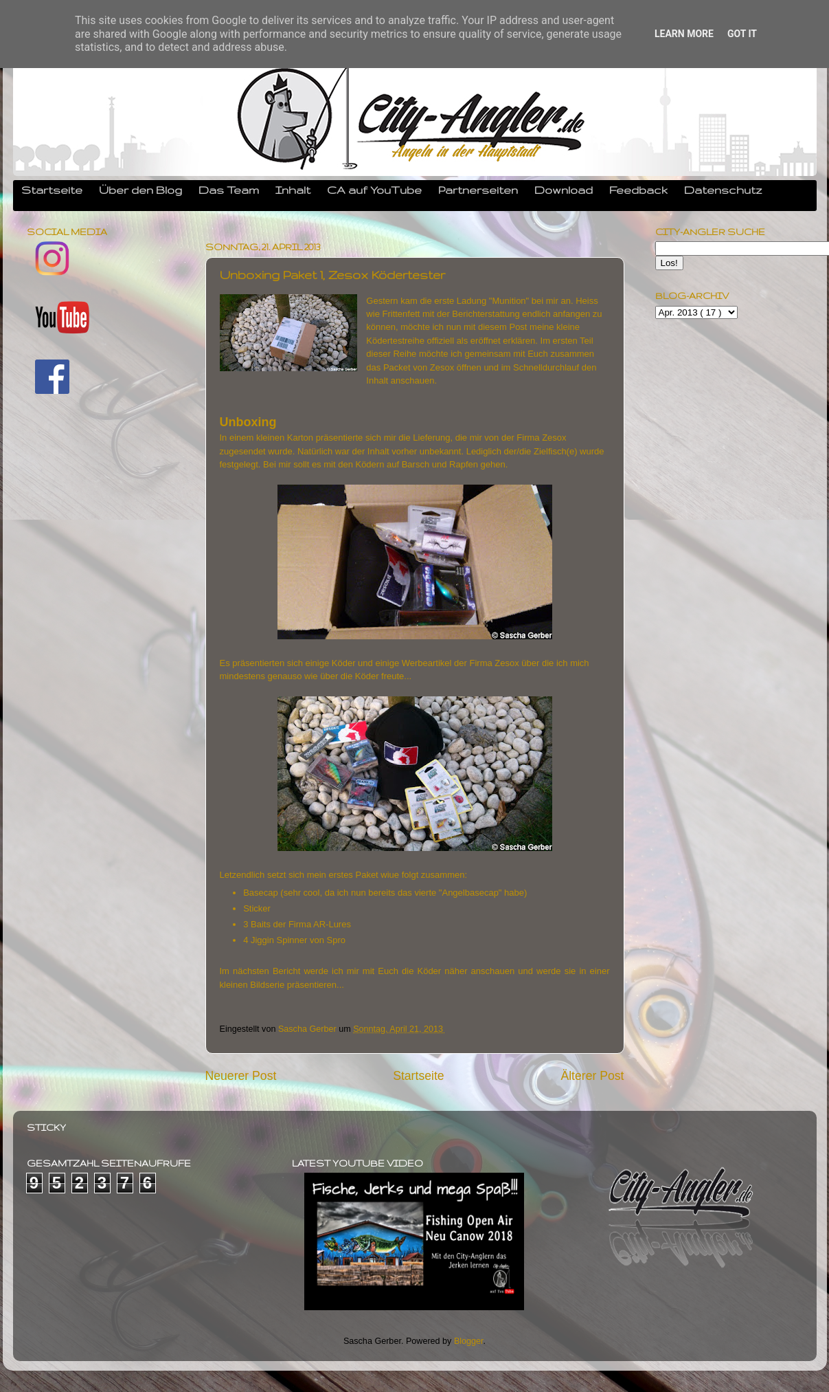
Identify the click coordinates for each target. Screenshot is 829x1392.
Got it (742, 33)
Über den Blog (140, 190)
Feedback (638, 190)
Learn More (684, 33)
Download (563, 190)
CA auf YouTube (374, 190)
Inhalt (292, 190)
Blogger (469, 1341)
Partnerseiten (478, 190)
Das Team (228, 190)
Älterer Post (592, 1076)
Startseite (51, 190)
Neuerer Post (241, 1076)
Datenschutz (723, 190)
